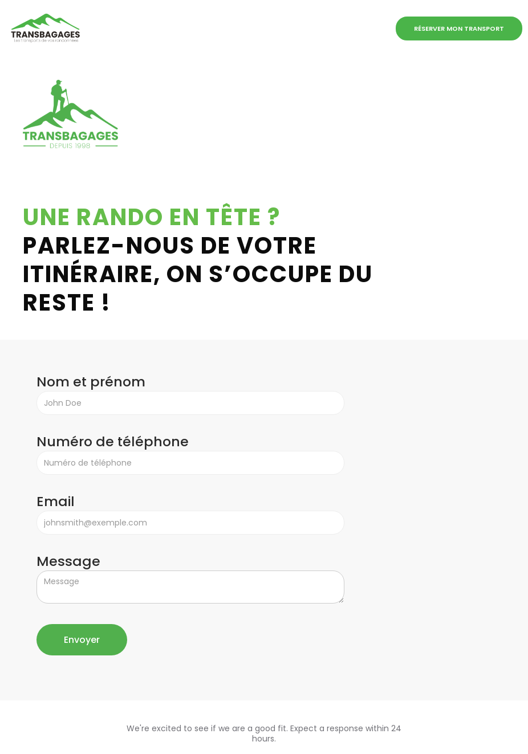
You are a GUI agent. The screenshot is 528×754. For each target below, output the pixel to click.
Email (59, 501)
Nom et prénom (90, 382)
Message (68, 561)
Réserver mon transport (459, 28)
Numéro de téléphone (112, 441)
